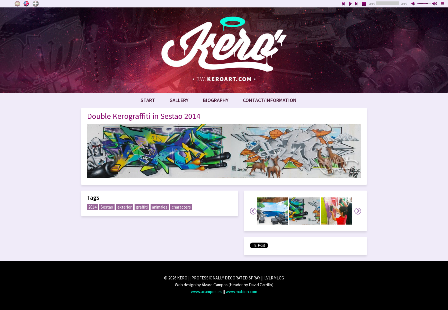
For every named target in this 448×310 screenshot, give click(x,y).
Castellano (17, 4)
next (356, 4)
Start (148, 100)
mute (413, 4)
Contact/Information (270, 100)
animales (159, 207)
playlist (442, 4)
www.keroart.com (224, 50)
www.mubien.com (241, 291)
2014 (92, 207)
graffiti (142, 207)
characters (181, 207)
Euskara (36, 4)
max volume (434, 4)
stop (364, 4)
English (26, 4)
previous (343, 4)
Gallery (179, 100)
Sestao (107, 207)
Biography (216, 100)
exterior (124, 207)
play (350, 4)
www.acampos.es (206, 291)
